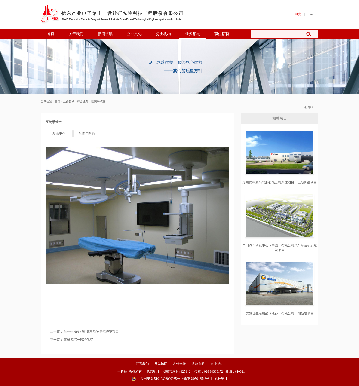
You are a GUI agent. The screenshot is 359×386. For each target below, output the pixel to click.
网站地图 (160, 364)
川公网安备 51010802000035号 (158, 378)
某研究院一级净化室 (78, 339)
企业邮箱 (216, 364)
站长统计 (221, 378)
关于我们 (76, 34)
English (313, 14)
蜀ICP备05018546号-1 (197, 378)
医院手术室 (98, 101)
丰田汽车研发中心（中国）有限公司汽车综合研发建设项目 (279, 248)
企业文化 (134, 34)
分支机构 (163, 34)
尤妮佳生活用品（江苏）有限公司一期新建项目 (280, 313)
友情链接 (179, 364)
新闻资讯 (105, 34)
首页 (50, 34)
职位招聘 (221, 34)
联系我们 (142, 364)
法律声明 (198, 364)
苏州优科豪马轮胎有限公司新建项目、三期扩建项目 (279, 182)
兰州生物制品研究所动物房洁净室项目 (91, 331)
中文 (298, 14)
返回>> (309, 107)
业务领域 (192, 34)
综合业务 (82, 101)
